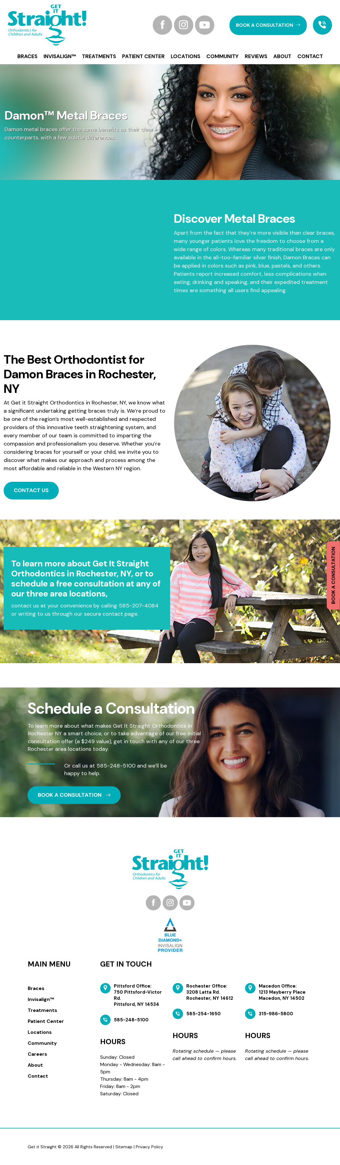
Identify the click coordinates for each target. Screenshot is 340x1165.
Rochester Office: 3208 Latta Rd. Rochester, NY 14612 (209, 992)
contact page (120, 613)
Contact (310, 56)
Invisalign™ (60, 56)
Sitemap (123, 1146)
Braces (27, 56)
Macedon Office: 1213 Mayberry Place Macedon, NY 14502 (282, 992)
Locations (185, 56)
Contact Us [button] (31, 490)
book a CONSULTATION (268, 25)
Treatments (99, 56)
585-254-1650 (203, 1014)
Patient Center (143, 56)
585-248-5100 (115, 765)
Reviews (256, 56)
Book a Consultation (333, 575)
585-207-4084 (139, 605)
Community (222, 56)
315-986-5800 (276, 1014)
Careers (37, 1054)
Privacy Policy (149, 1146)
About (282, 56)
